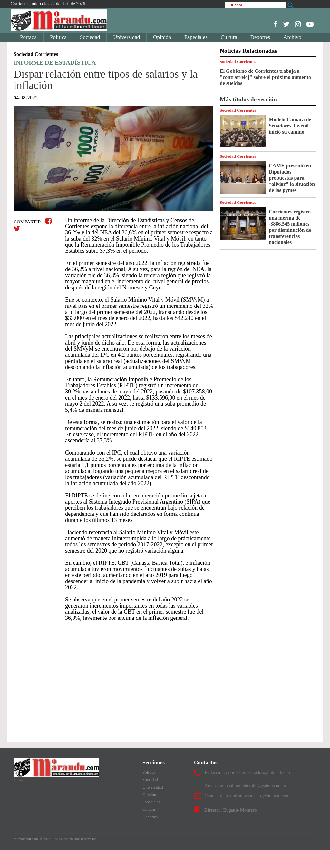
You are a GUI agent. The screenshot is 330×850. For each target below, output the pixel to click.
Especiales (196, 37)
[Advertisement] (113, 678)
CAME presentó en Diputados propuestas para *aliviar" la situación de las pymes (292, 178)
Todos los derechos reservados (74, 839)
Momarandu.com (26, 839)
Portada (28, 37)
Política (58, 37)
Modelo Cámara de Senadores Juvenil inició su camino (290, 126)
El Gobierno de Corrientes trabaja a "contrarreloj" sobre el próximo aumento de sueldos (265, 77)
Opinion (149, 794)
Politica (148, 772)
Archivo (292, 37)
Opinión (162, 37)
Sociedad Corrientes (238, 61)
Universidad (126, 37)
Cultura (229, 37)
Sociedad (90, 37)
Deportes (260, 37)
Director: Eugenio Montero (230, 810)
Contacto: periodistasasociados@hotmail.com (247, 795)
